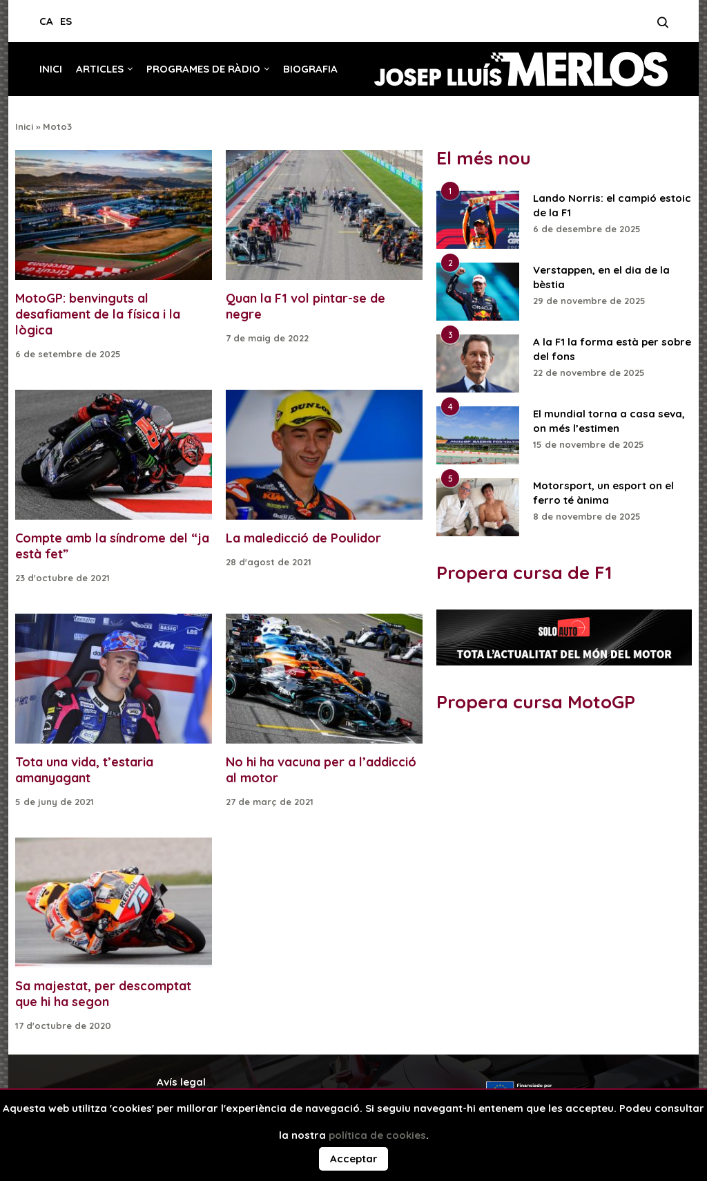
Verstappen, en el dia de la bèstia (601, 277)
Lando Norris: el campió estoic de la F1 (612, 205)
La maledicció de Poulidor (303, 538)
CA (46, 21)
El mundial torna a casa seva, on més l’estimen (609, 421)
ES (66, 21)
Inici (50, 68)
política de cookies (377, 1135)
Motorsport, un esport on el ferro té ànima (603, 493)
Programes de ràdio (203, 68)
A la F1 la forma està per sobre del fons (612, 349)
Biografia (310, 68)
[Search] (662, 26)
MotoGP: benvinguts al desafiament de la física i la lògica (97, 314)
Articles (100, 68)
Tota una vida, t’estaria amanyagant (84, 770)
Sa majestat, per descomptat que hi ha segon (103, 994)
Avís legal (181, 1081)
